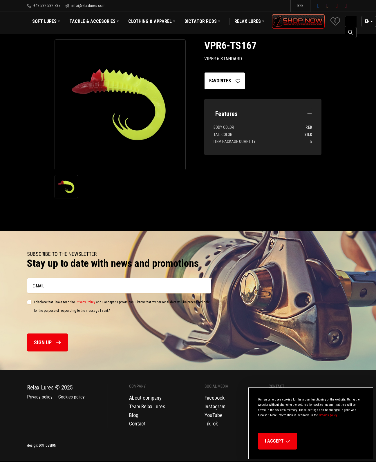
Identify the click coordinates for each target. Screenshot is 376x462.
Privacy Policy (85, 302)
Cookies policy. (328, 415)
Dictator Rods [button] (202, 22)
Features (226, 113)
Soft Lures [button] (46, 22)
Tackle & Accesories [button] (94, 22)
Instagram (215, 406)
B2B (300, 5)
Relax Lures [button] (247, 21)
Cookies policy (71, 397)
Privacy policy (40, 397)
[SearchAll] (351, 21)
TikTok (211, 424)
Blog (133, 415)
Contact (137, 424)
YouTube (214, 415)
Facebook (215, 398)
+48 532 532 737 (43, 5)
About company (145, 398)
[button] (335, 21)
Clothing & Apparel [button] (151, 22)
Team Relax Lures (147, 406)
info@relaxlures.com (85, 5)
